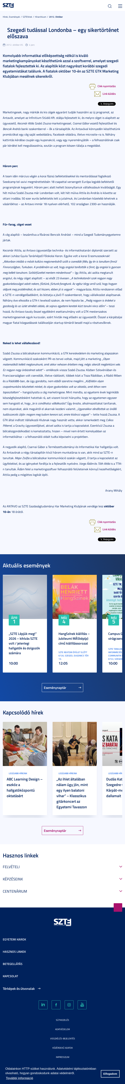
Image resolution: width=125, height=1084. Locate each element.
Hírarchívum (40, 16)
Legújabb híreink (18, 773)
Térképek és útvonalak (19, 988)
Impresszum (62, 1057)
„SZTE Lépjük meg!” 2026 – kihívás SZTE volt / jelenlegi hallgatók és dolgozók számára (24, 643)
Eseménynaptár (55, 687)
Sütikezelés (62, 1020)
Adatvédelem (62, 1029)
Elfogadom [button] (110, 1073)
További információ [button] (19, 1078)
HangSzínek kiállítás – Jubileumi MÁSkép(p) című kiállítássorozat (74, 638)
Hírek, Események (11, 16)
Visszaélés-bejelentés (62, 1038)
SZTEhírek (27, 16)
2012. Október (56, 16)
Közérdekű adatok (62, 1047)
